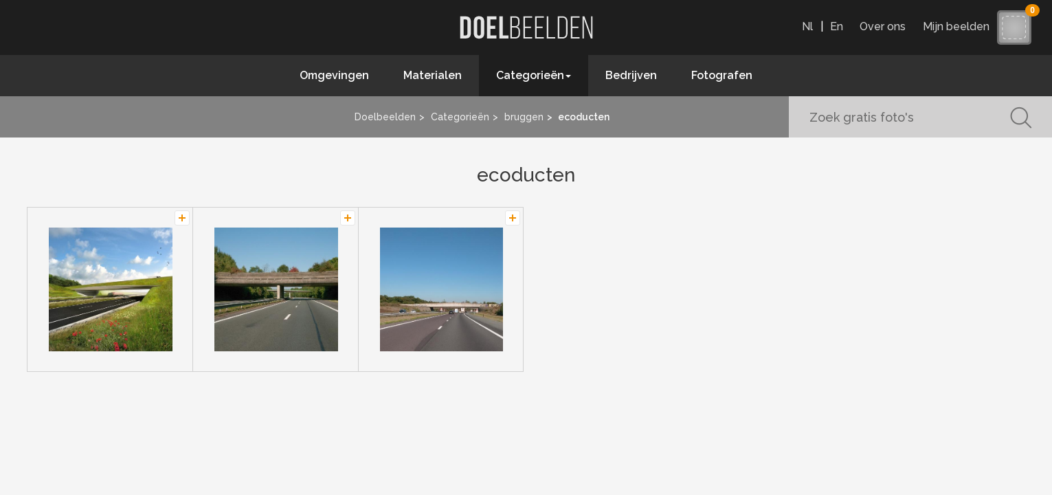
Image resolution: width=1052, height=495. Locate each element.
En (836, 26)
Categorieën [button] (533, 75)
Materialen (432, 75)
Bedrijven (631, 75)
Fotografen (721, 75)
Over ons (883, 26)
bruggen (524, 116)
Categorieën (460, 116)
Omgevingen (334, 75)
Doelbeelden (385, 116)
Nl (807, 26)
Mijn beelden (959, 26)
